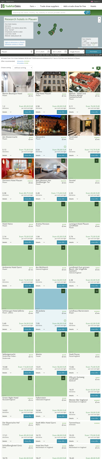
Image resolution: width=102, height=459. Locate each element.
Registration (10, 1)
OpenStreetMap (90, 47)
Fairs (33, 6)
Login (3, 1)
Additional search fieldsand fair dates (86, 55)
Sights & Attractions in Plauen (14, 42)
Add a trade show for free (75, 6)
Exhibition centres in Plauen (14, 44)
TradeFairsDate (11, 6)
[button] (53, 27)
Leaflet (80, 47)
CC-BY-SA (100, 47)
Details (6, 112)
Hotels (93, 6)
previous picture (2, 82)
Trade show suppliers (49, 6)
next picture (32, 82)
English (97, 1)
